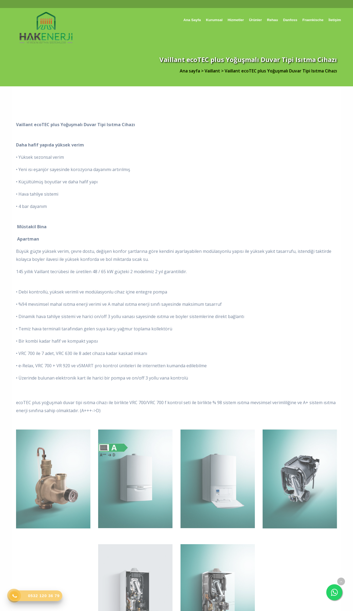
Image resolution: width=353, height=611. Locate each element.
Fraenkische (313, 20)
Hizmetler (236, 20)
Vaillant (213, 71)
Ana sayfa (192, 20)
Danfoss (290, 20)
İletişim (334, 20)
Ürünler (255, 20)
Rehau (272, 20)
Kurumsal (214, 20)
